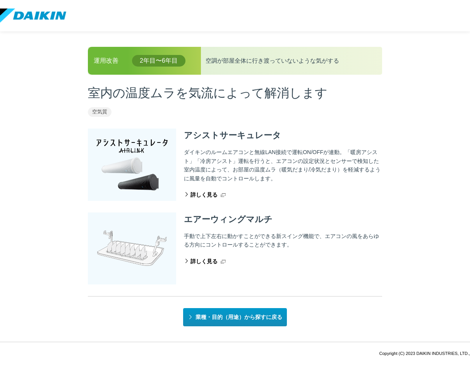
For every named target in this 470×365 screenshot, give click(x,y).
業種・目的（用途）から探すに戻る (239, 317)
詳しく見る (204, 195)
